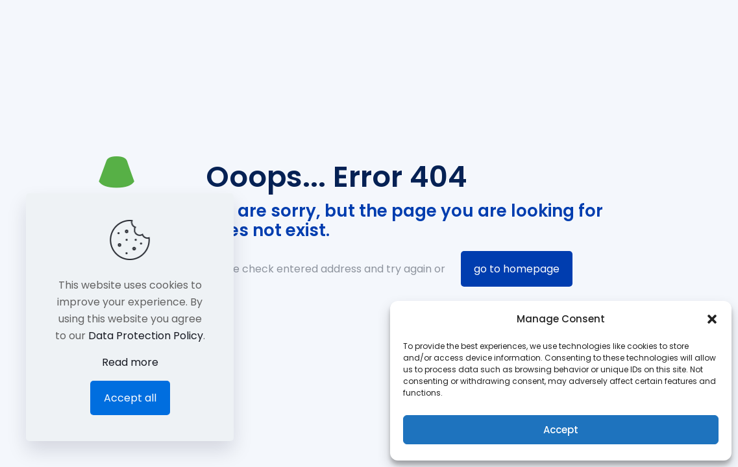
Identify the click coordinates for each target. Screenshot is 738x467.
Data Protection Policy (145, 335)
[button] (712, 319)
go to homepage (517, 268)
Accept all (130, 397)
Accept (560, 430)
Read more (130, 362)
